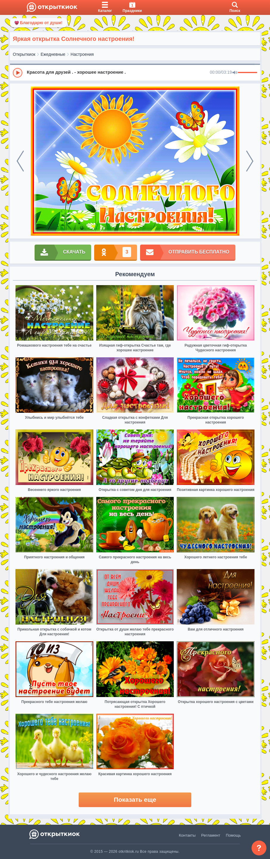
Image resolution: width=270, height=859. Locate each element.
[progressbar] (247, 73)
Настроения (82, 54)
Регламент (210, 835)
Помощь (233, 835)
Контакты (187, 835)
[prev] (20, 161)
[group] (135, 72)
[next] (250, 161)
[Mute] (235, 73)
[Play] (17, 73)
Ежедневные (53, 54)
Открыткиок (24, 54)
